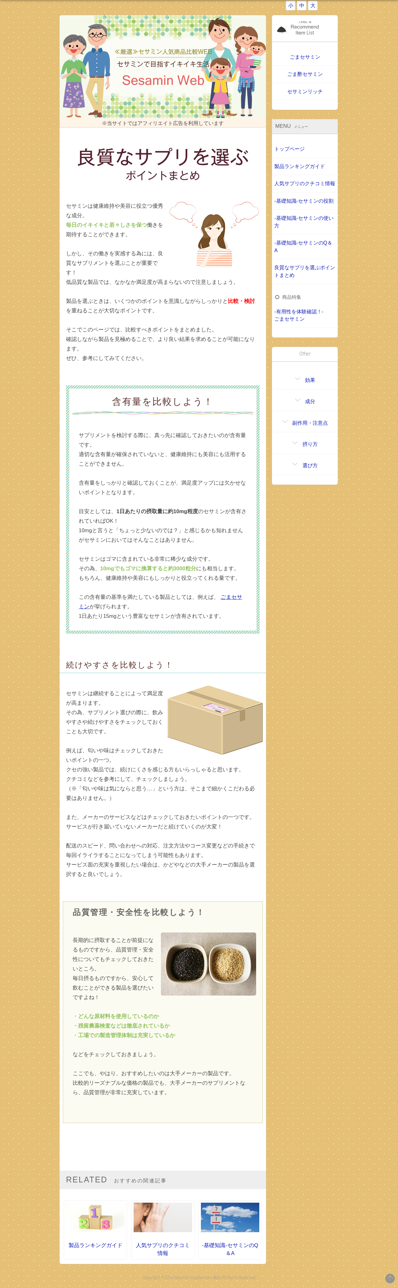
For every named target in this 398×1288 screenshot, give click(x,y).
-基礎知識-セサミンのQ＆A (303, 246)
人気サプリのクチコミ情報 (304, 183)
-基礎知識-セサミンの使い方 (303, 221)
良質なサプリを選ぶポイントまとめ (304, 271)
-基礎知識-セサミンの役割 (303, 200)
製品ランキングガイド (299, 166)
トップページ (289, 149)
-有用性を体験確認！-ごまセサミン (298, 315)
